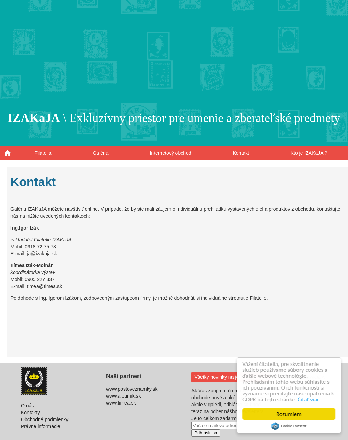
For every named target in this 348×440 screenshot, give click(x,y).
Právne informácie (40, 426)
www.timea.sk (121, 403)
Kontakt (240, 153)
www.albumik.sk (123, 396)
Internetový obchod (170, 153)
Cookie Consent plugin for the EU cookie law (289, 426)
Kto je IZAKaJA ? (309, 153)
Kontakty (30, 412)
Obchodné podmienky (44, 419)
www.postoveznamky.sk (132, 389)
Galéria (100, 153)
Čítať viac (309, 399)
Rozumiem (289, 414)
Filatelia (42, 153)
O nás (27, 405)
